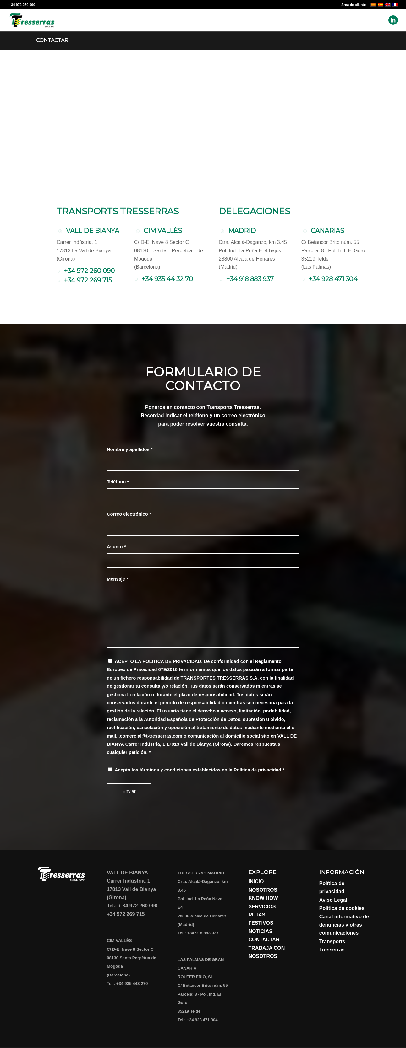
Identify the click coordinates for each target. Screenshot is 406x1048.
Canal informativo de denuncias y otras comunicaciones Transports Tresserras (344, 933)
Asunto (116, 546)
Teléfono (118, 481)
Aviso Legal (333, 900)
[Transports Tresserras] (32, 20)
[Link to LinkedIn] (393, 20)
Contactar (52, 40)
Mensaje (117, 579)
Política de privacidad (257, 769)
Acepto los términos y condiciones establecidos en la (199, 769)
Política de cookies (342, 908)
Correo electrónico (129, 514)
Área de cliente (353, 5)
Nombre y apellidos (130, 449)
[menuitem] (352, 4)
